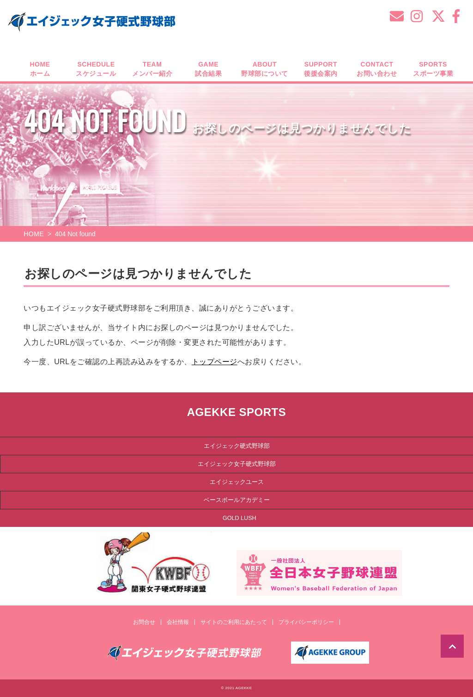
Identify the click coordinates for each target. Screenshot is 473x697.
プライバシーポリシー (306, 622)
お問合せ (144, 622)
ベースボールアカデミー (237, 499)
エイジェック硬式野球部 (237, 445)
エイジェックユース (237, 481)
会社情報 (178, 622)
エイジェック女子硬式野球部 (237, 463)
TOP (452, 646)
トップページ (214, 362)
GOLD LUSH (239, 517)
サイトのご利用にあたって (233, 622)
